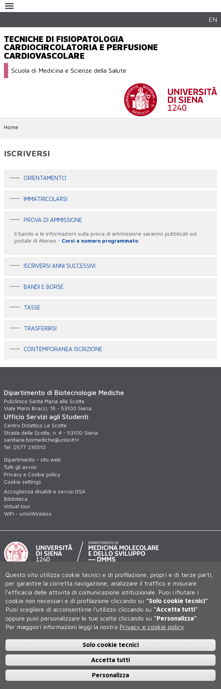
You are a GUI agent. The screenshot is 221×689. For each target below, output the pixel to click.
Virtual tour (17, 506)
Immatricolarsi (45, 199)
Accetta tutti (110, 659)
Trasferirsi (40, 328)
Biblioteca (16, 499)
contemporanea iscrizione (63, 349)
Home (11, 127)
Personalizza (110, 675)
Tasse (32, 307)
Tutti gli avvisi (20, 467)
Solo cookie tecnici (111, 644)
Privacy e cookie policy (151, 626)
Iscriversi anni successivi (59, 265)
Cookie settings (22, 482)
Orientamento (45, 178)
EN (213, 19)
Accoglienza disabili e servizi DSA (44, 491)
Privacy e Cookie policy (32, 474)
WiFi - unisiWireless (28, 514)
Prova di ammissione (53, 220)
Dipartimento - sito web (32, 459)
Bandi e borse (44, 286)
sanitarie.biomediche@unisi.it (41, 440)
